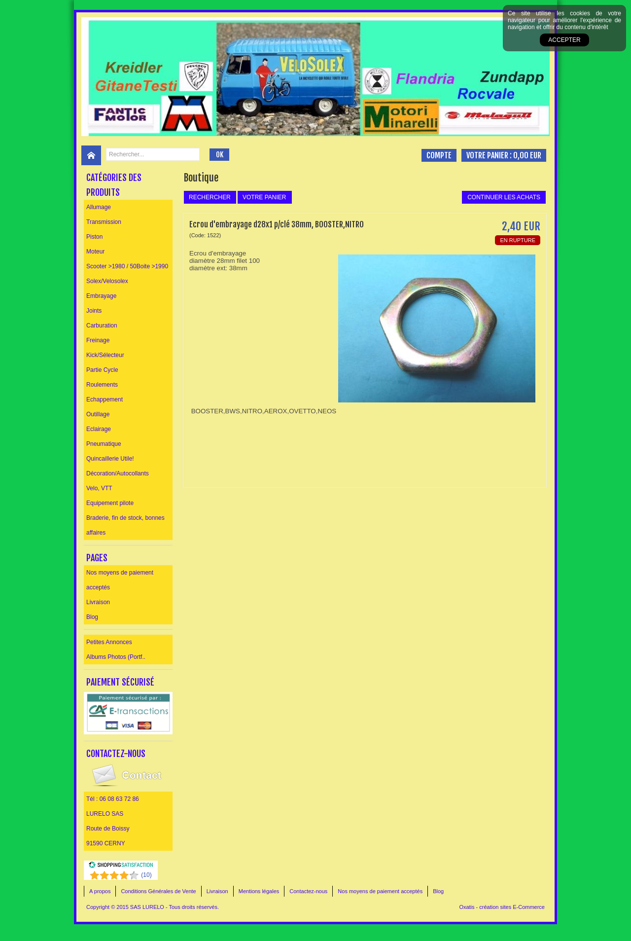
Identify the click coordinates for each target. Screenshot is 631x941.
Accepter (564, 39)
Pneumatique (103, 443)
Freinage (97, 340)
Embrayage (101, 295)
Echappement (104, 399)
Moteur (95, 251)
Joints (94, 310)
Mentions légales (259, 891)
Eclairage (98, 429)
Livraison (98, 602)
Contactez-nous (308, 891)
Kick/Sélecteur (105, 355)
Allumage (98, 207)
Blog (92, 617)
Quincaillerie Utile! (110, 458)
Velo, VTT (99, 488)
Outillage (97, 414)
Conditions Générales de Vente (158, 891)
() (146, 874)
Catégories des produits (113, 185)
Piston (94, 236)
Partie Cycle (102, 369)
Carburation (101, 325)
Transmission (103, 221)
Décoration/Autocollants (117, 473)
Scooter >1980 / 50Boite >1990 (127, 266)
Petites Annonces (109, 642)
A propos (99, 891)
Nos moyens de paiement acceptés (119, 580)
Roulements (102, 384)
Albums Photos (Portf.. (115, 656)
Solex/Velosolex (107, 281)
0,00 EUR (527, 155)
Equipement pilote (110, 503)
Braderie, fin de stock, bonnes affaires (125, 525)
